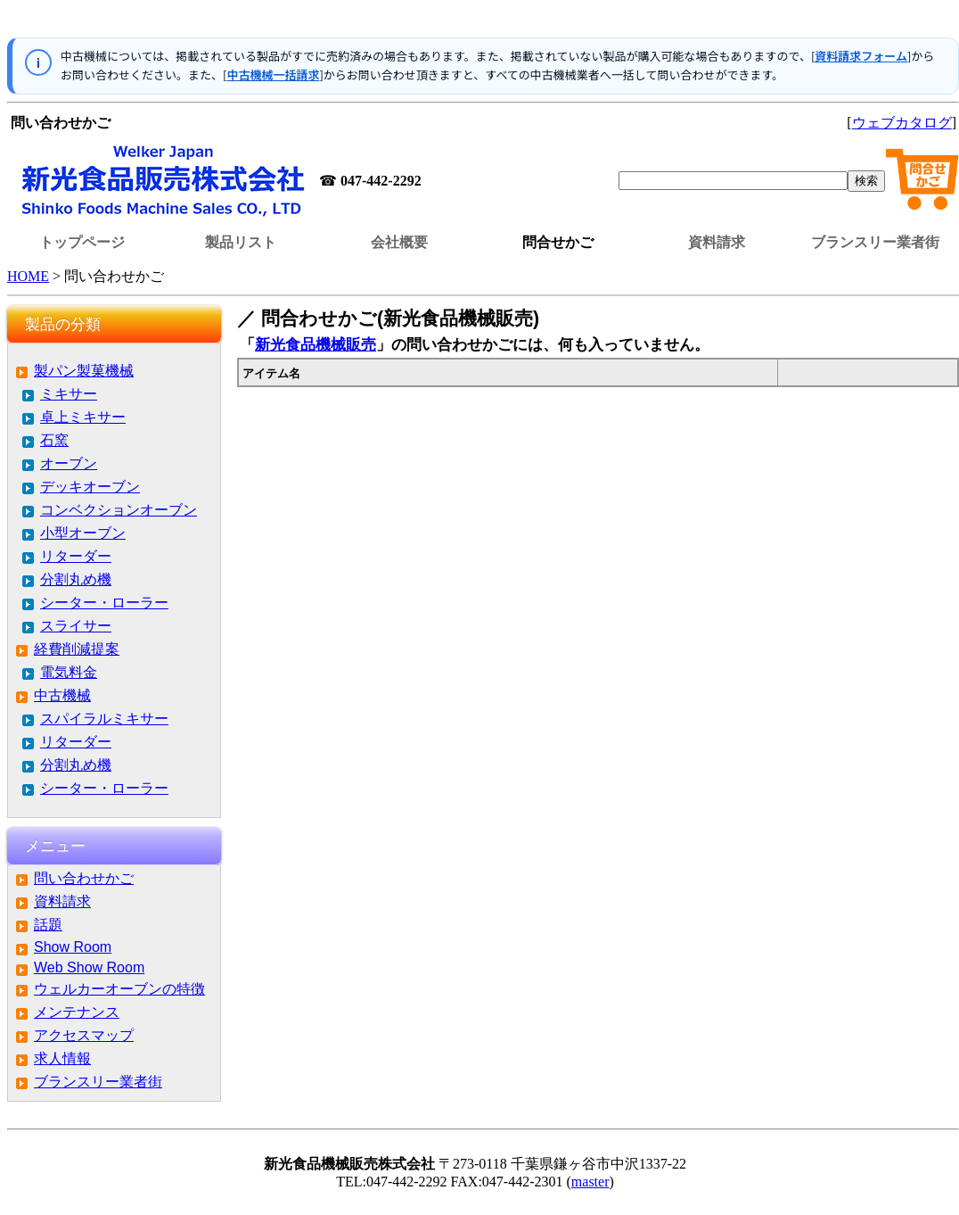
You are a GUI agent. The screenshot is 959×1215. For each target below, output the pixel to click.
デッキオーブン (90, 486)
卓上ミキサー (83, 417)
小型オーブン (83, 533)
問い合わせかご (84, 878)
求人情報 (62, 1058)
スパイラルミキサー (104, 718)
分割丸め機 (75, 579)
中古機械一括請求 (272, 74)
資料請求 (716, 242)
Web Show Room (89, 967)
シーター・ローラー (104, 602)
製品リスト (240, 242)
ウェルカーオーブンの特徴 (119, 988)
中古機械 (62, 695)
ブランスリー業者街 (875, 242)
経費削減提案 (76, 649)
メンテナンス (76, 1012)
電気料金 (68, 672)
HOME (28, 276)
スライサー (75, 625)
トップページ (82, 242)
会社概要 (399, 242)
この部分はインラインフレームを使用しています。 (483, 22)
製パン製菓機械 (84, 370)
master (590, 1181)
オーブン (68, 463)
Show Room (72, 947)
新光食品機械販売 (315, 344)
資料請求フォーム (861, 55)
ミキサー (68, 393)
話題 (48, 924)
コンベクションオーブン (118, 509)
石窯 (54, 440)
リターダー (75, 556)
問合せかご (558, 242)
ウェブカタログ (902, 122)
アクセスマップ (84, 1035)
